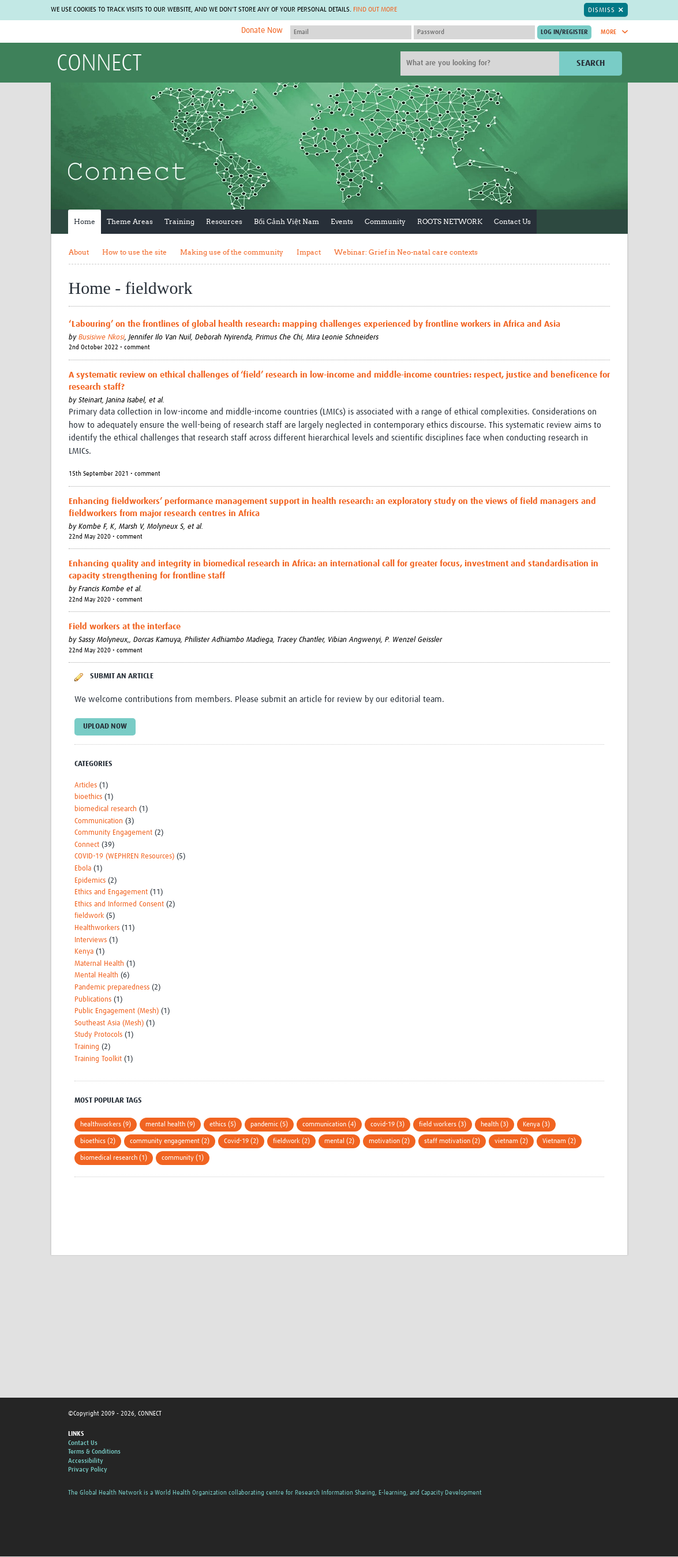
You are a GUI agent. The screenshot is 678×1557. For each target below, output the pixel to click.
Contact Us (512, 221)
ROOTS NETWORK (449, 221)
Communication (98, 821)
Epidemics (90, 880)
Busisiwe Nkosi (101, 337)
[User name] (350, 32)
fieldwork (89, 916)
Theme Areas (130, 221)
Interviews (90, 940)
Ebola (82, 868)
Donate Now (262, 31)
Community (385, 221)
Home (84, 221)
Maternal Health (99, 964)
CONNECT (99, 64)
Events (342, 221)
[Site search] (481, 63)
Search (590, 63)
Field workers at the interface (125, 626)
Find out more (375, 9)
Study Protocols (98, 1035)
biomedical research (105, 809)
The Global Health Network (142, 32)
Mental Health (96, 975)
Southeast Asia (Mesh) (109, 1023)
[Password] (474, 32)
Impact (309, 252)
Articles (85, 785)
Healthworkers (96, 928)
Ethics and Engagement (111, 892)
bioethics (88, 797)
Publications (92, 999)
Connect (86, 845)
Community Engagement (113, 833)
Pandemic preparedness (111, 987)
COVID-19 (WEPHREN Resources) (124, 856)
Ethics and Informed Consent (119, 904)
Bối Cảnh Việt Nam (286, 221)
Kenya (83, 951)
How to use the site (134, 252)
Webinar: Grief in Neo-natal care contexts (406, 252)
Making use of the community (231, 252)
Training (179, 221)
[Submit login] (564, 32)
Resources (224, 221)
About (79, 252)
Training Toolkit (98, 1059)
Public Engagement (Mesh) (116, 1011)
